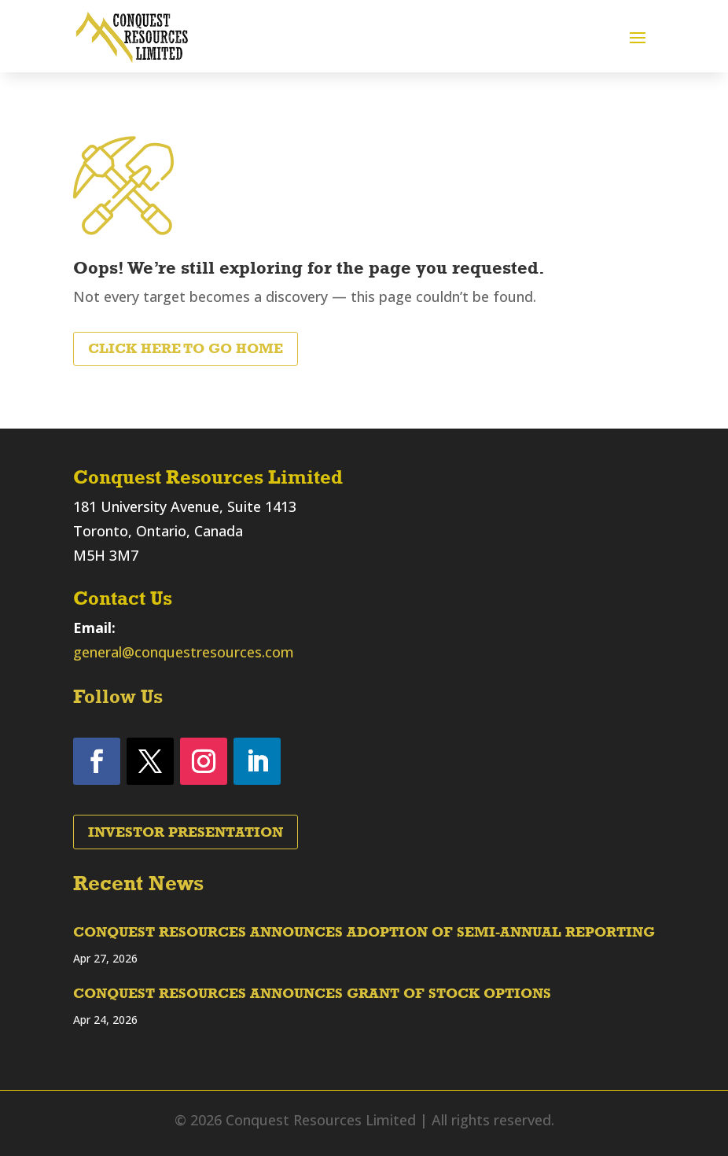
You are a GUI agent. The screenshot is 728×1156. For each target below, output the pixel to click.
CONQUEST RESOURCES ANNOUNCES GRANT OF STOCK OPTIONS (312, 993)
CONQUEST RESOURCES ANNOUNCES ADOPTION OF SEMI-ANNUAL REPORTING (364, 932)
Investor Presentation (185, 832)
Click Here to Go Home (185, 348)
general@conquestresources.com (183, 651)
